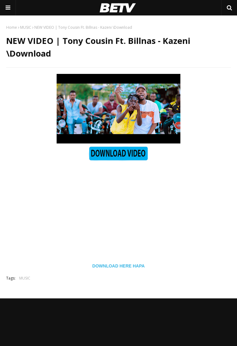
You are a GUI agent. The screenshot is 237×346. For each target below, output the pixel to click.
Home (11, 27)
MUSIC (25, 27)
